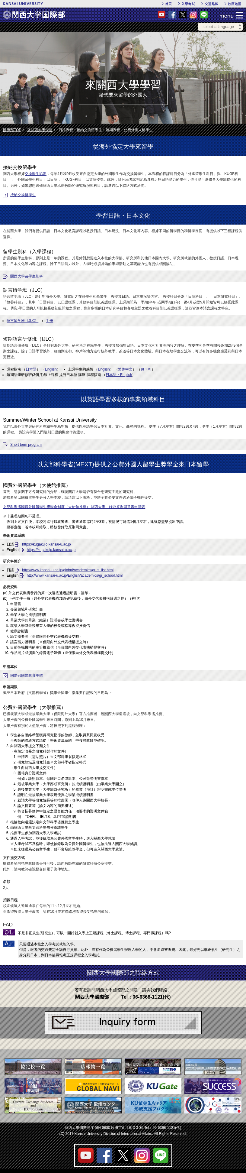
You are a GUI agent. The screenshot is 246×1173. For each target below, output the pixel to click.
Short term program (26, 444)
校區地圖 (234, 3)
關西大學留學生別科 (26, 276)
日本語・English (119, 375)
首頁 (168, 3)
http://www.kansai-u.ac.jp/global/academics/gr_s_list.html (67, 570)
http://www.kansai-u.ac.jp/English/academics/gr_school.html (75, 575)
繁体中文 (125, 369)
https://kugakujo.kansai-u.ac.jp (46, 544)
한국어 (146, 369)
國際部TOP (12, 130)
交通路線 (211, 3)
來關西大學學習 (40, 130)
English (51, 369)
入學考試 (188, 3)
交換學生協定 (35, 174)
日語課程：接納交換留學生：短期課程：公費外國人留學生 (106, 130)
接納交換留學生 (23, 195)
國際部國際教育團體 (26, 675)
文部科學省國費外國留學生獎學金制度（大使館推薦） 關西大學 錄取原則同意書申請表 (74, 507)
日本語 (31, 369)
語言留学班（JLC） (22, 321)
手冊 (49, 321)
